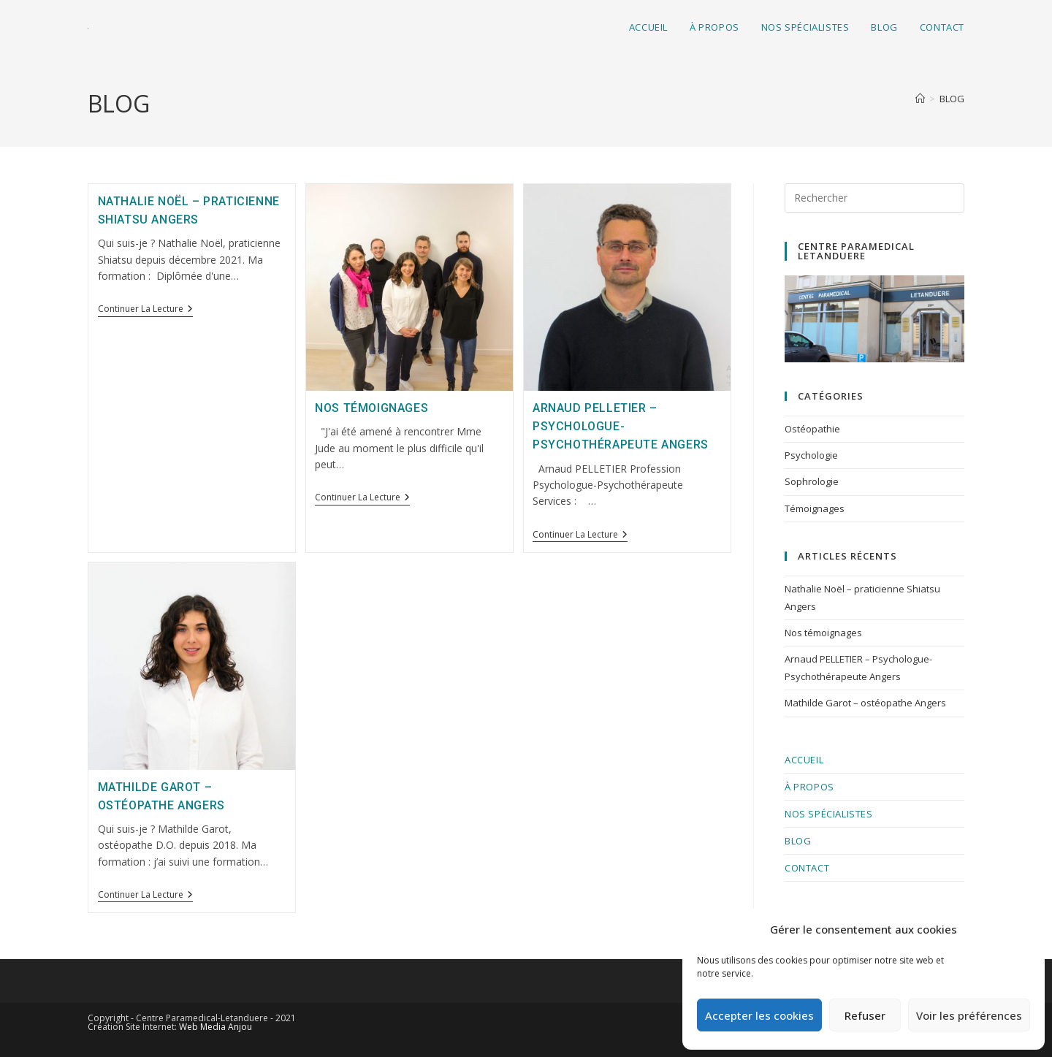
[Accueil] (920, 98)
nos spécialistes (829, 813)
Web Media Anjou (215, 1026)
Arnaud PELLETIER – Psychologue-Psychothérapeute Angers (621, 426)
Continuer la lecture (145, 309)
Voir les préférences (969, 1015)
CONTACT (807, 867)
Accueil (804, 759)
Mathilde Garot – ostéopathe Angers (865, 702)
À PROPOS (809, 786)
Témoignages (815, 508)
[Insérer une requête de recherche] (874, 198)
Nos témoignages (371, 408)
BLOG (951, 98)
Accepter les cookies (759, 1015)
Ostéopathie (812, 428)
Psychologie (811, 455)
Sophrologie (812, 481)
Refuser (865, 1015)
